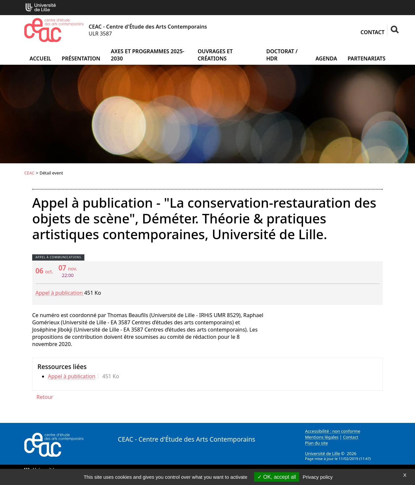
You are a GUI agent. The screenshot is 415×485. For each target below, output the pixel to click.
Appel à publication (59, 292)
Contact (372, 32)
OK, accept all (276, 477)
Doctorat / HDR (281, 55)
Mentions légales (322, 437)
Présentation (81, 58)
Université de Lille (322, 453)
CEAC (29, 173)
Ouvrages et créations (215, 55)
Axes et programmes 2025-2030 (147, 55)
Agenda (326, 58)
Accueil (40, 58)
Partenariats (366, 58)
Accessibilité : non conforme (332, 431)
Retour (44, 397)
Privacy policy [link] (318, 477)
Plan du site (316, 443)
